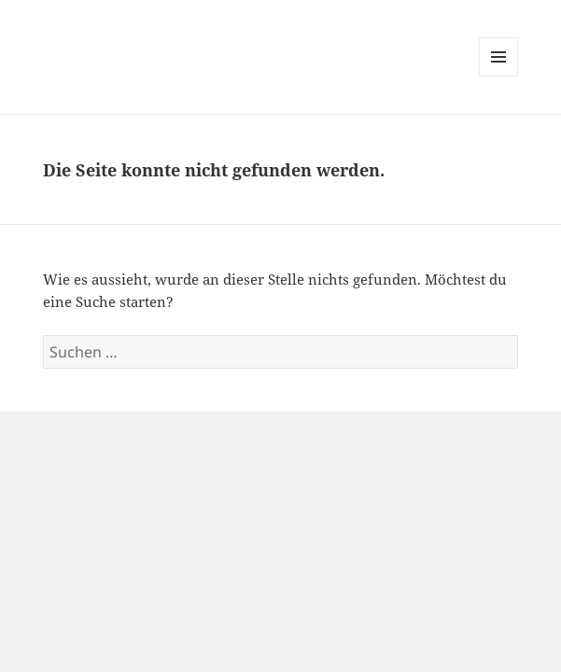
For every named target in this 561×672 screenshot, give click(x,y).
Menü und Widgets (499, 76)
